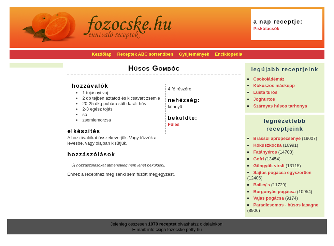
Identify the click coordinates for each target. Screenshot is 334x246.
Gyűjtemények (194, 54)
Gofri (258, 158)
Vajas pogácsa (268, 198)
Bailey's (261, 184)
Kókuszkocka (267, 145)
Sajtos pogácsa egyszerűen (282, 172)
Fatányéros (265, 152)
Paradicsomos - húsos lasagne (286, 204)
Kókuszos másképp (274, 85)
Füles (173, 124)
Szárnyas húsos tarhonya (280, 105)
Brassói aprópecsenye (277, 138)
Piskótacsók (266, 28)
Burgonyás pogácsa (274, 191)
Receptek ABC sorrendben (145, 54)
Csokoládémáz (269, 79)
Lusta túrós (265, 92)
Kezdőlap (102, 54)
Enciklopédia (228, 54)
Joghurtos (264, 99)
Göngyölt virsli (269, 165)
